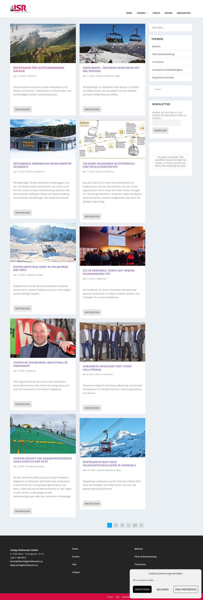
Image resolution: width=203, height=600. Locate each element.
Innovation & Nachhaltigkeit (167, 69)
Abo (74, 563)
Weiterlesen (22, 109)
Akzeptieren (142, 589)
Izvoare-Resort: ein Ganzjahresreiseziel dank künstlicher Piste (42, 459)
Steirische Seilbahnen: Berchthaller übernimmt (40, 364)
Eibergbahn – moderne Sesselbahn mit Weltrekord (111, 69)
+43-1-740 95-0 (18, 557)
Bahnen (30, 171)
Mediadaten (183, 12)
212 (135, 524)
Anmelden (160, 130)
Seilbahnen (40, 171)
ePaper (168, 12)
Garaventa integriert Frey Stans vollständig (107, 367)
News (129, 12)
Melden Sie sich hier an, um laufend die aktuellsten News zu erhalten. (169, 115)
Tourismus (31, 75)
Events (156, 12)
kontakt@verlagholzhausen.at (26, 560)
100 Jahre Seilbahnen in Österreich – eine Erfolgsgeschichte (109, 165)
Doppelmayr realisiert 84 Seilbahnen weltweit (40, 268)
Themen (141, 12)
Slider (40, 274)
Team (110, 596)
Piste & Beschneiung (35, 466)
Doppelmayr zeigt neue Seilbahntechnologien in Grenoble (109, 463)
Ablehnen (163, 589)
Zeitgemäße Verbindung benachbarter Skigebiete (42, 165)
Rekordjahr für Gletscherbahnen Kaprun (38, 69)
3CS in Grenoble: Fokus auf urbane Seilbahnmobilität (109, 271)
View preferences (185, 589)
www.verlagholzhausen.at (24, 564)
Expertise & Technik (163, 77)
